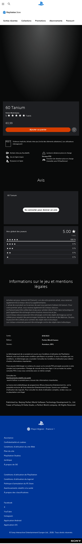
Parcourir (70, 21)
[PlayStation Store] (12, 12)
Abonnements (56, 21)
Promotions (40, 21)
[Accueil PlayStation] (41, 4)
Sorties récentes (10, 21)
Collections (26, 21)
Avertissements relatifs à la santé (18, 378)
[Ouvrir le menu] (3, 4)
